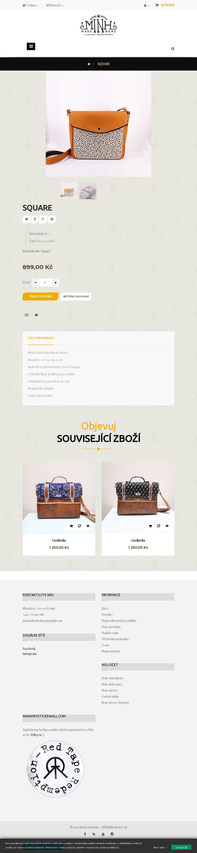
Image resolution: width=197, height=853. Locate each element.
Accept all (181, 847)
